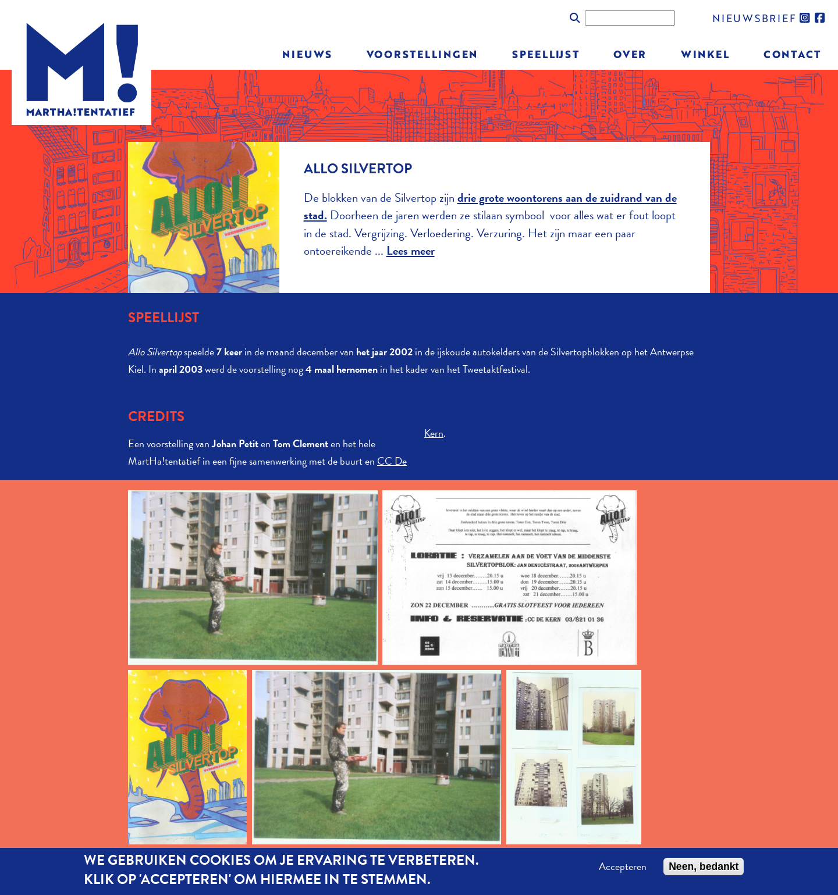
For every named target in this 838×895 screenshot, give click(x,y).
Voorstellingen (422, 53)
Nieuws (307, 53)
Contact (792, 53)
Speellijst (546, 53)
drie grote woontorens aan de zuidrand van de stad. (490, 206)
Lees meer (410, 250)
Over (630, 53)
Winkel (705, 53)
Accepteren (623, 866)
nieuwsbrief (754, 17)
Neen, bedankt (703, 866)
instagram (805, 18)
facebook (820, 18)
